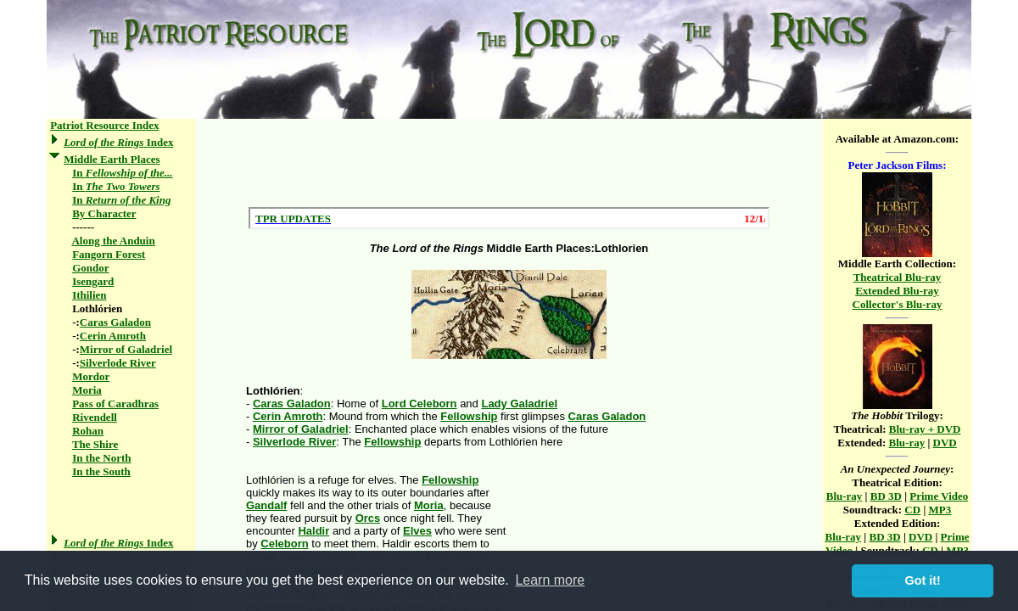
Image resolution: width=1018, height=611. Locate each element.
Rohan (87, 430)
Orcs (368, 518)
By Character (104, 213)
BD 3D (886, 496)
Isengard (93, 281)
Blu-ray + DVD (925, 429)
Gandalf (266, 505)
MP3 (940, 509)
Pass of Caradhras (115, 403)
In (122, 172)
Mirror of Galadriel (126, 349)
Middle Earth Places (111, 159)
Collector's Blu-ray (897, 304)
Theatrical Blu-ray (897, 277)
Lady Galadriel (519, 403)
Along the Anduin (112, 240)
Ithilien (89, 295)
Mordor (90, 376)
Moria (87, 390)
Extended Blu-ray (897, 290)
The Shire (95, 444)
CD (912, 509)
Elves (417, 530)
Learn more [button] (550, 580)
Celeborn (284, 543)
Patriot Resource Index (104, 125)
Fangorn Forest (108, 254)
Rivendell (94, 417)
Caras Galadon (115, 322)
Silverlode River (118, 362)
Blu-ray (907, 442)
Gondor (90, 267)
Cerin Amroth (113, 335)
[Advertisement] (509, 163)
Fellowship (468, 416)
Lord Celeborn (419, 403)
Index (118, 142)
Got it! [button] (923, 580)
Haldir (313, 530)
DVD (945, 442)
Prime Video (938, 496)
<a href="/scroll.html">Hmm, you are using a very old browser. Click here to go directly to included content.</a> (509, 218)
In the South (101, 471)
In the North (101, 457)
